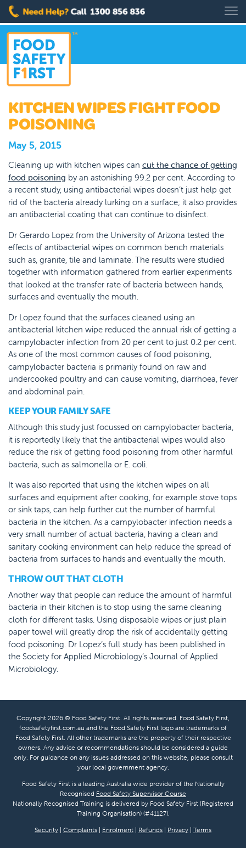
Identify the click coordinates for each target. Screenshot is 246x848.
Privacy (177, 830)
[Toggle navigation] (231, 11)
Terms (202, 830)
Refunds (150, 830)
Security (46, 830)
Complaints (80, 830)
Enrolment (117, 830)
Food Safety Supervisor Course (141, 793)
